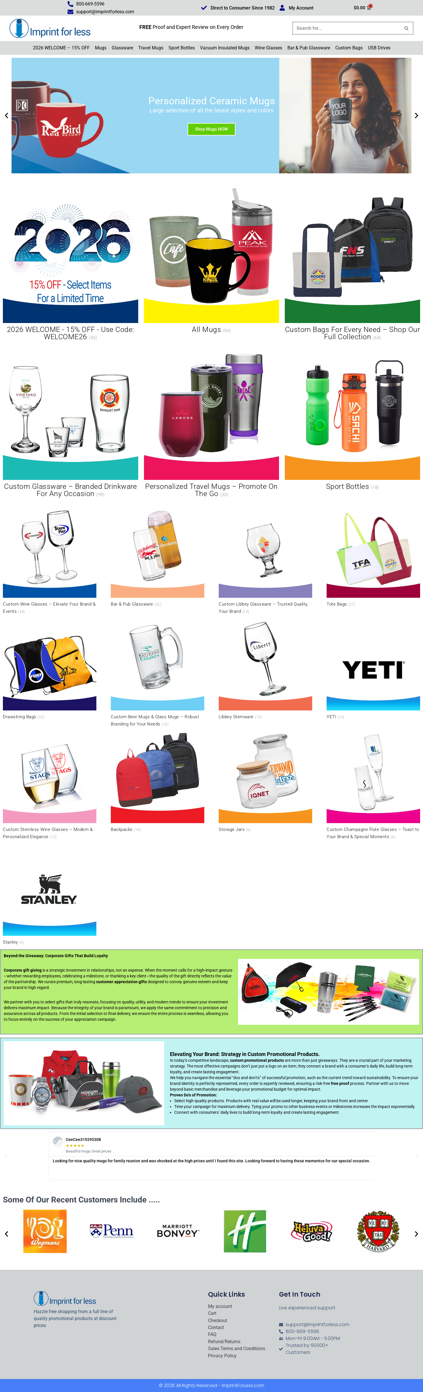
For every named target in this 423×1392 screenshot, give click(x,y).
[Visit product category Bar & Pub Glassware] (157, 556)
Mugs (100, 48)
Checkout (217, 1321)
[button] (6, 115)
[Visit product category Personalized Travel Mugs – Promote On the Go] (211, 421)
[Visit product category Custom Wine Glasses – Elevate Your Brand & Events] (49, 559)
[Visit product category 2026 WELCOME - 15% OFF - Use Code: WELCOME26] (70, 265)
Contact (216, 1328)
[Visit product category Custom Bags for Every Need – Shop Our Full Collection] (352, 265)
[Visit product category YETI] (373, 669)
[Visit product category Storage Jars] (265, 782)
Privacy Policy (222, 1356)
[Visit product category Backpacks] (157, 782)
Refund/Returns (224, 1342)
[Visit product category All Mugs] (211, 261)
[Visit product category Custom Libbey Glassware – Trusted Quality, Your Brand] (265, 559)
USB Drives (379, 48)
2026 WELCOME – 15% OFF (61, 48)
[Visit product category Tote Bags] (373, 556)
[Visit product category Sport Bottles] (352, 417)
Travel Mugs (150, 48)
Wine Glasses (268, 48)
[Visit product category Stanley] (49, 894)
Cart (212, 1313)
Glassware (122, 48)
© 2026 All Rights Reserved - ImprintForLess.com (211, 1385)
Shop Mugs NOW (211, 128)
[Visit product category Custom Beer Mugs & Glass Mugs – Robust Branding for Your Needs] (157, 672)
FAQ (212, 1334)
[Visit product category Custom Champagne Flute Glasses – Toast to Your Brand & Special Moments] (373, 785)
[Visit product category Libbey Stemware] (265, 669)
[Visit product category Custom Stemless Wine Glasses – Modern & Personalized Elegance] (49, 785)
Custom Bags (349, 48)
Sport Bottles (182, 48)
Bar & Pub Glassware (308, 48)
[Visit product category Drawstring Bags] (49, 669)
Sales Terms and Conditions (236, 1349)
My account (220, 1306)
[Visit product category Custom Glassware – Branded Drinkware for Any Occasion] (70, 421)
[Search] (346, 28)
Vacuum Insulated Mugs (225, 48)
